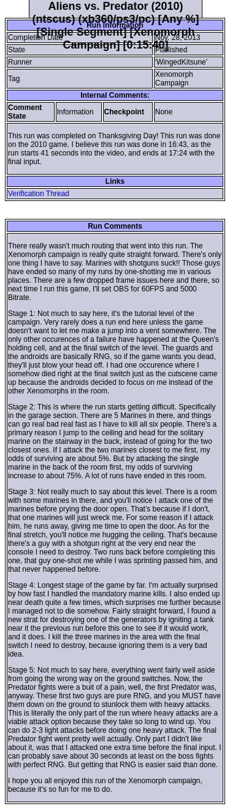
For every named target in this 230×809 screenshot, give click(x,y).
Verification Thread (38, 193)
